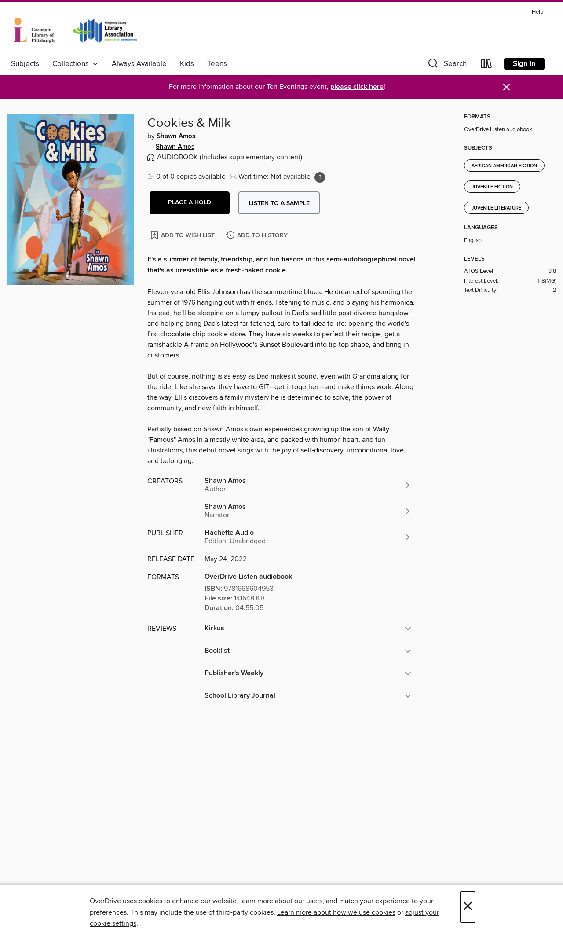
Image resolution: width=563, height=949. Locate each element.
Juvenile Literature (496, 208)
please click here (357, 87)
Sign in (524, 64)
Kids (187, 64)
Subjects (25, 64)
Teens (217, 64)
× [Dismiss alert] (506, 87)
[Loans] (486, 65)
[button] (446, 65)
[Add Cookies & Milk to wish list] (183, 234)
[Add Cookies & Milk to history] (258, 235)
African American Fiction (504, 166)
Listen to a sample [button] (279, 203)
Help (537, 12)
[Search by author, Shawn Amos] (308, 485)
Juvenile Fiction (492, 187)
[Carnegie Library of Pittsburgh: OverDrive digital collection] (75, 30)
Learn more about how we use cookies (336, 912)
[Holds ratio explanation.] (319, 177)
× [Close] (467, 907)
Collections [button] (75, 64)
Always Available (139, 64)
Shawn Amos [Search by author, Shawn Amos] (176, 136)
